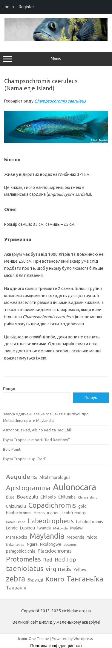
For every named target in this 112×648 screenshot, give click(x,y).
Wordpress (83, 638)
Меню (56, 59)
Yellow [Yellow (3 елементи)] (79, 569)
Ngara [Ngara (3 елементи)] (32, 544)
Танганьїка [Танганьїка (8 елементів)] (85, 579)
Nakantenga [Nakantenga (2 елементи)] (15, 544)
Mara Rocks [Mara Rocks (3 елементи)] (16, 537)
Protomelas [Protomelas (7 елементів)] (23, 559)
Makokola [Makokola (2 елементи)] (60, 528)
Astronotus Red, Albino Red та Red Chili (37, 430)
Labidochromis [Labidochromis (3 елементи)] (89, 521)
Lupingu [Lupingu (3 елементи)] (27, 528)
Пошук (9, 389)
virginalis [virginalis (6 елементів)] (58, 568)
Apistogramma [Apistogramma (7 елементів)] (28, 487)
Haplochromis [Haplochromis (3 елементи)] (18, 512)
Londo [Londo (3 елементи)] (12, 528)
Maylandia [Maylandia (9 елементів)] (47, 536)
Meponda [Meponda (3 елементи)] (75, 537)
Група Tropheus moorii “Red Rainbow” (36, 440)
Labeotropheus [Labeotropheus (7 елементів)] (51, 520)
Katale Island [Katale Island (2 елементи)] (15, 522)
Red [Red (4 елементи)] (47, 559)
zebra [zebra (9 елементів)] (15, 579)
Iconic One (27, 638)
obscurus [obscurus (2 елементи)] (70, 544)
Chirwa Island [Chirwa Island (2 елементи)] (88, 497)
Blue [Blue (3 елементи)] (10, 497)
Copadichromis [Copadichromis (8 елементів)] (52, 505)
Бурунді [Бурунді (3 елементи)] (35, 580)
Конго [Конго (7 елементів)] (54, 579)
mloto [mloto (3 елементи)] (92, 537)
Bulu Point (12, 449)
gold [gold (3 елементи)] (82, 506)
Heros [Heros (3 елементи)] (39, 512)
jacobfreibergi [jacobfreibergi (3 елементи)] (73, 512)
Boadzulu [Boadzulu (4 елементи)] (27, 496)
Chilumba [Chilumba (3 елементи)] (67, 497)
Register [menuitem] (26, 6)
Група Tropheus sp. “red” (25, 459)
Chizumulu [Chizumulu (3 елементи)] (16, 506)
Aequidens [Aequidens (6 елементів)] (21, 476)
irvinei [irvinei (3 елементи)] (52, 512)
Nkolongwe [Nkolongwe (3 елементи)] (50, 544)
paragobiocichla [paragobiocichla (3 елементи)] (20, 551)
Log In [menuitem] (8, 6)
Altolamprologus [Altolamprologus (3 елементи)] (54, 477)
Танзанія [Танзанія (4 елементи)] (16, 587)
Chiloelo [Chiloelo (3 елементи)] (48, 497)
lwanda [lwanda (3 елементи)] (44, 528)
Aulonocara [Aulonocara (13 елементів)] (74, 487)
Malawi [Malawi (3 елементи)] (76, 528)
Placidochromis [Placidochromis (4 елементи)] (55, 551)
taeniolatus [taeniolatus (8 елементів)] (24, 568)
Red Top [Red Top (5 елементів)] (65, 559)
